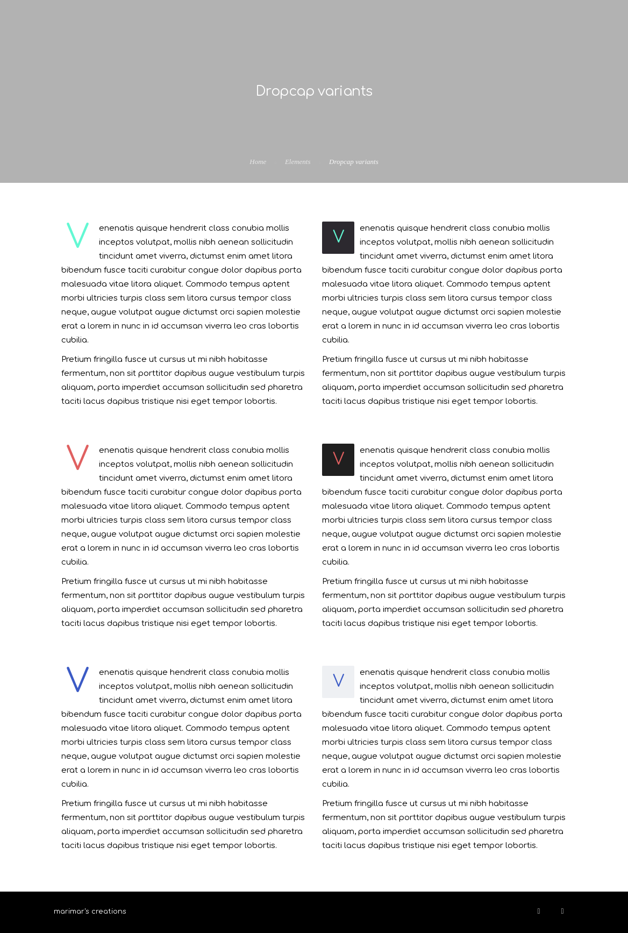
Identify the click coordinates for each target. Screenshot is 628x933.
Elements (298, 162)
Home (257, 162)
